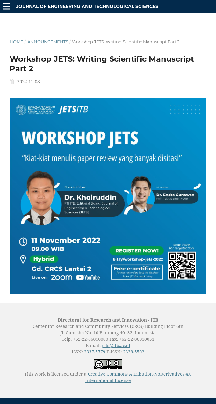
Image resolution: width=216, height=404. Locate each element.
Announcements (47, 41)
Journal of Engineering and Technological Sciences (87, 6)
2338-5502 (133, 352)
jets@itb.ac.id (116, 345)
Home (16, 41)
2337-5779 (94, 352)
